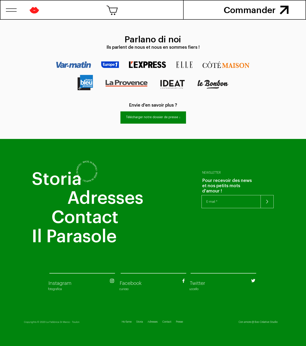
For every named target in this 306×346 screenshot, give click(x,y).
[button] (11, 10)
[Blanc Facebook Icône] (183, 281)
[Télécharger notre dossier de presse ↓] (153, 117)
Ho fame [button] (127, 321)
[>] (267, 201)
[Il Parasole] (88, 236)
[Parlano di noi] (153, 39)
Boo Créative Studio (266, 322)
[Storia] (57, 179)
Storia (139, 321)
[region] (284, 10)
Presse (179, 321)
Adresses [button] (153, 321)
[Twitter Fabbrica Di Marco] (253, 280)
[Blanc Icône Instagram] (112, 281)
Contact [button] (166, 321)
